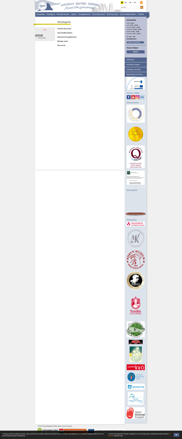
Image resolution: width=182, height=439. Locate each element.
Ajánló (73, 14)
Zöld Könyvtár (112, 14)
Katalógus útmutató (134, 69)
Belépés (135, 52)
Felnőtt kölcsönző (64, 29)
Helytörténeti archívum (135, 74)
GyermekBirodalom (128, 14)
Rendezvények (63, 14)
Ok (176, 435)
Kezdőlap (41, 14)
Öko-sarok (61, 45)
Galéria (141, 14)
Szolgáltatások (84, 14)
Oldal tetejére (42, 38)
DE (130, 2)
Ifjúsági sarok (62, 41)
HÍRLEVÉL (130, 60)
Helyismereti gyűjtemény (66, 37)
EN (126, 2)
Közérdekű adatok (133, 65)
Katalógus (51, 14)
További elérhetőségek (133, 42)
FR (135, 2)
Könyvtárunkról (98, 14)
